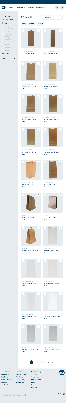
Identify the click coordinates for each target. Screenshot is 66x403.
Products (11, 7)
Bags (5, 23)
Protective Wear (9, 42)
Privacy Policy (36, 372)
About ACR (43, 2)
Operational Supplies (8, 35)
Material (9, 54)
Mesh (24, 24)
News (55, 2)
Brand (9, 58)
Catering (7, 31)
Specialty (7, 44)
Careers (50, 2)
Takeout (6, 50)
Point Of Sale (8, 39)
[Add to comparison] (23, 30)
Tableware (7, 47)
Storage (31, 24)
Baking (6, 26)
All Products (5, 372)
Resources (40, 7)
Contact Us (5, 385)
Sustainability (21, 7)
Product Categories (9, 18)
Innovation (31, 7)
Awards (19, 372)
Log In (60, 2)
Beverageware (8, 28)
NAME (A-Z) (52, 17)
